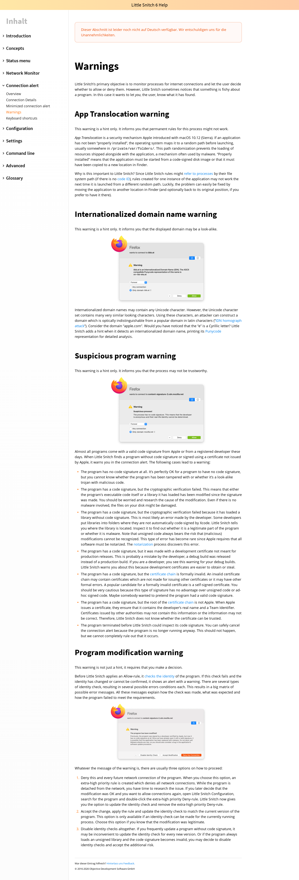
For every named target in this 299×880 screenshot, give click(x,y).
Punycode (213, 331)
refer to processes (198, 173)
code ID (123, 179)
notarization (143, 544)
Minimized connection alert (28, 106)
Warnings (13, 112)
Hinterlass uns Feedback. (121, 863)
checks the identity (159, 676)
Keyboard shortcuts (21, 118)
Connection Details (21, 100)
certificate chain (163, 574)
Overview (13, 93)
